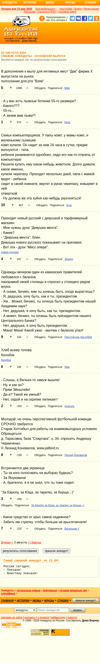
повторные (50, 590)
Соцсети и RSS (47, 11)
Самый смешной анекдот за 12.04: (31, 560)
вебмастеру (58, 617)
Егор (69, 205)
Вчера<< (7, 542)
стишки (62, 600)
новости (72, 617)
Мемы (50, 2)
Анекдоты (9, 2)
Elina (67, 122)
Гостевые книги (67, 11)
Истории (30, 2)
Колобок (6, 360)
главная (7, 600)
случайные (8, 593)
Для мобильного (45, 8)
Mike (67, 88)
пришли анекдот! (85, 600)
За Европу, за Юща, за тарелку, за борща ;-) (57, 505)
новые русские (10, 252)
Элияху (68, 259)
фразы (49, 600)
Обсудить (40, 88)
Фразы (70, 2)
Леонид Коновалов (75, 455)
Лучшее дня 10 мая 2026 (16, 8)
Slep (67, 367)
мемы (37, 600)
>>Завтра (34, 542)
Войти (78, 8)
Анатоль (69, 406)
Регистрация (91, 8)
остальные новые (28, 590)
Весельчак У (71, 528)
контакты (30, 617)
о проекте (43, 617)
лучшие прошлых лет (73, 590)
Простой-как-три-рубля (78, 337)
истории (23, 600)
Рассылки (29, 11)
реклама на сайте (11, 617)
